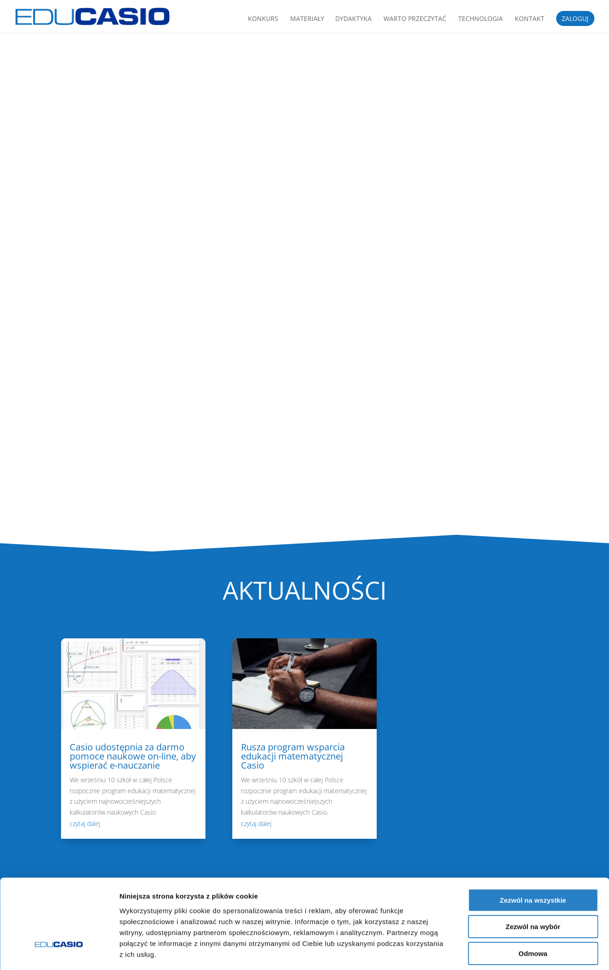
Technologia (480, 19)
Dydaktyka (353, 19)
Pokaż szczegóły (486, 952)
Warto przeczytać (415, 19)
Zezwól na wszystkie (533, 858)
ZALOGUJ (575, 19)
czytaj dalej (85, 823)
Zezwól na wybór (533, 885)
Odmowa (532, 912)
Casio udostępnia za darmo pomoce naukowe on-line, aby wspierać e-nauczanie (133, 756)
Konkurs (263, 19)
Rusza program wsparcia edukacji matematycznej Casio (293, 756)
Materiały (307, 19)
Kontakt (529, 19)
